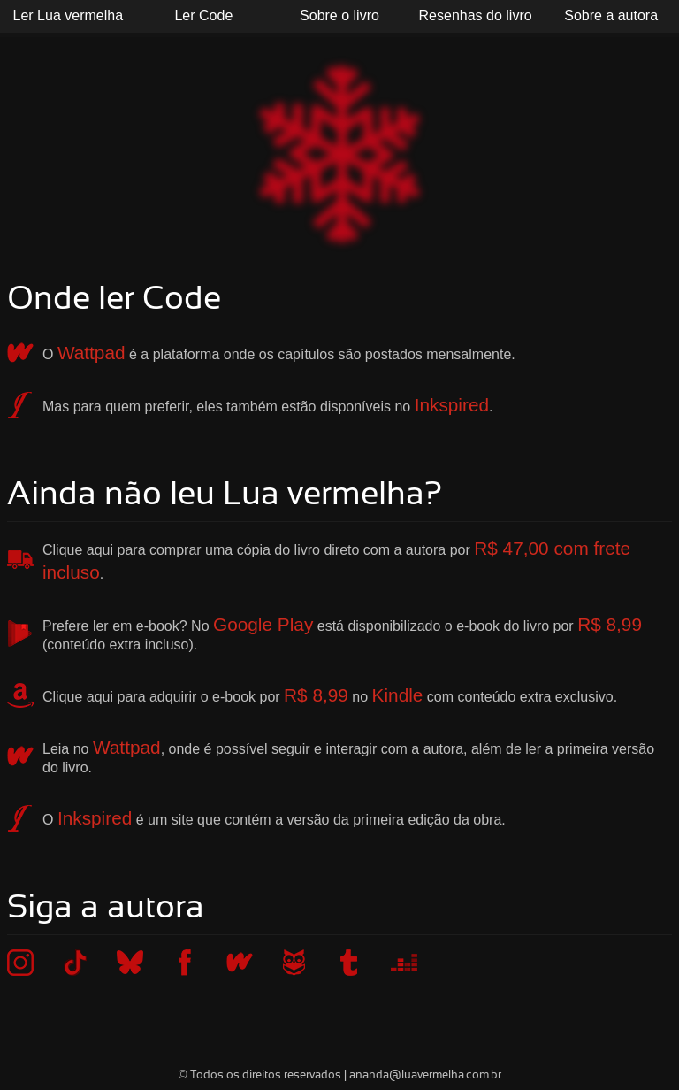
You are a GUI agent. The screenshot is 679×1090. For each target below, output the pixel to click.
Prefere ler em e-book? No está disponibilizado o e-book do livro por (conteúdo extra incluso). (342, 633)
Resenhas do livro (475, 15)
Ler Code (203, 15)
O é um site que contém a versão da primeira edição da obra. (274, 818)
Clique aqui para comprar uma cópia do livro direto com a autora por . (336, 560)
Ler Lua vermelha (68, 15)
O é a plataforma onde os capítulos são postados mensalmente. (278, 352)
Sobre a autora (611, 15)
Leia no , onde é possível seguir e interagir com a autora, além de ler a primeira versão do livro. (348, 756)
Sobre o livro (339, 15)
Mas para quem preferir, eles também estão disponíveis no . (267, 405)
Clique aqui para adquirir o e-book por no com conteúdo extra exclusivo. (329, 695)
